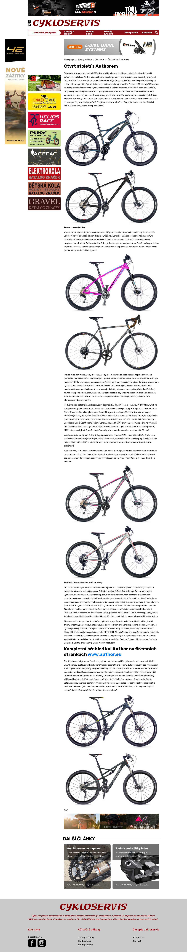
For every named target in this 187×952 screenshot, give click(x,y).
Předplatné (131, 32)
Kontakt (147, 32)
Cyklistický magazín (44, 33)
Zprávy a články (69, 32)
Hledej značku (108, 32)
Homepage (69, 59)
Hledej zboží (90, 32)
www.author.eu (105, 654)
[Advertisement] (44, 55)
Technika (100, 59)
